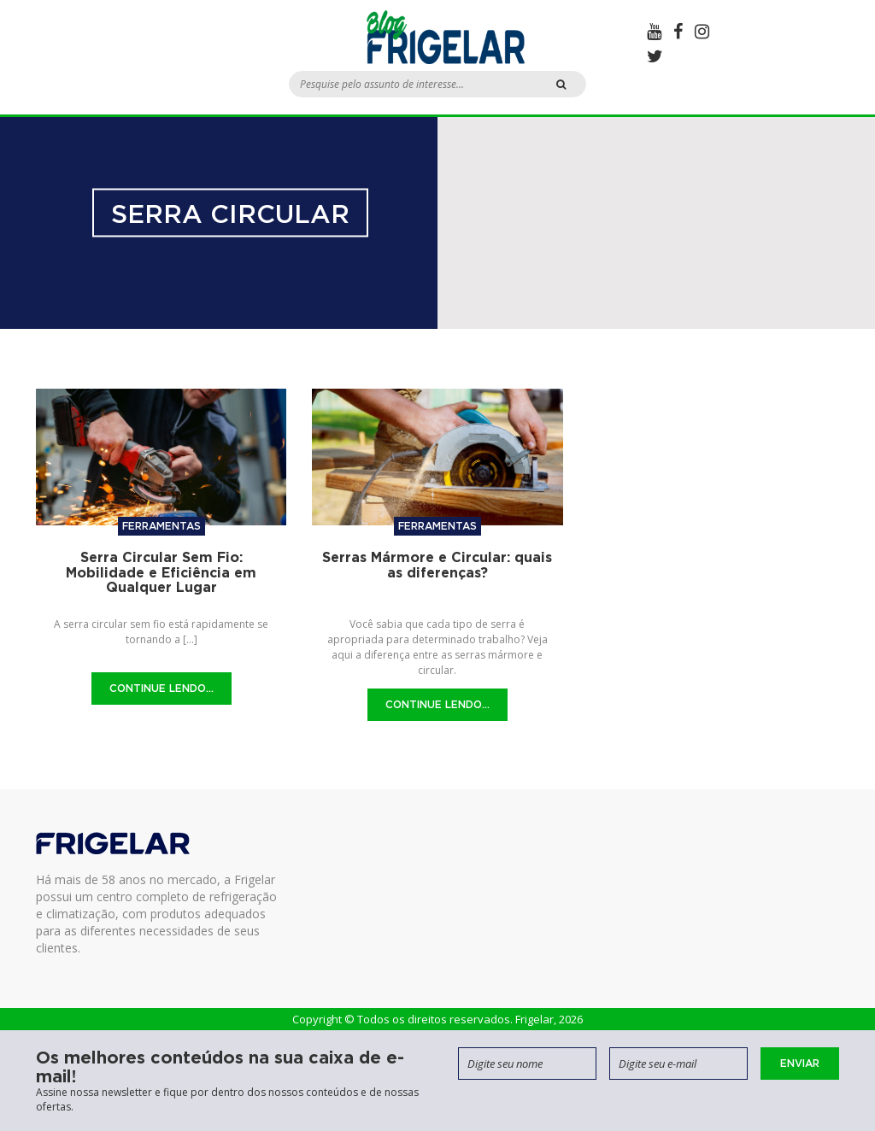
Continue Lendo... (161, 688)
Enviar (799, 1063)
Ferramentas (161, 525)
